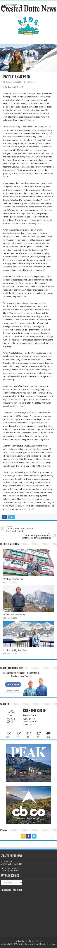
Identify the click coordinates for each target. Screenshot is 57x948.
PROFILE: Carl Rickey (14, 614)
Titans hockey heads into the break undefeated (22, 528)
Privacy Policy (35, 941)
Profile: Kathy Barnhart (15, 650)
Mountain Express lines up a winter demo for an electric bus (35, 535)
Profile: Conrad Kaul (13, 579)
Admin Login (21, 941)
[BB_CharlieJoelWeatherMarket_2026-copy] (24, 684)
